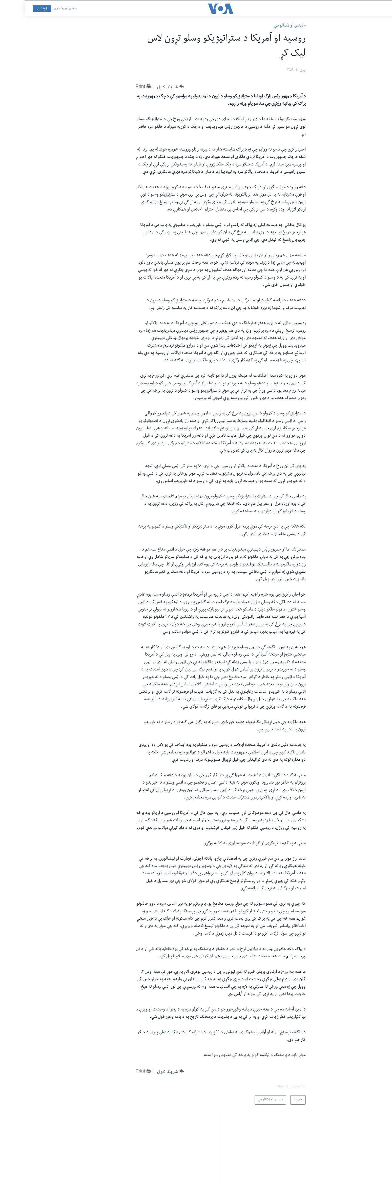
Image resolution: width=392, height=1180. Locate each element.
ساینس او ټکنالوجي (265, 26)
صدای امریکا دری (41, 9)
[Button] (146, 86)
